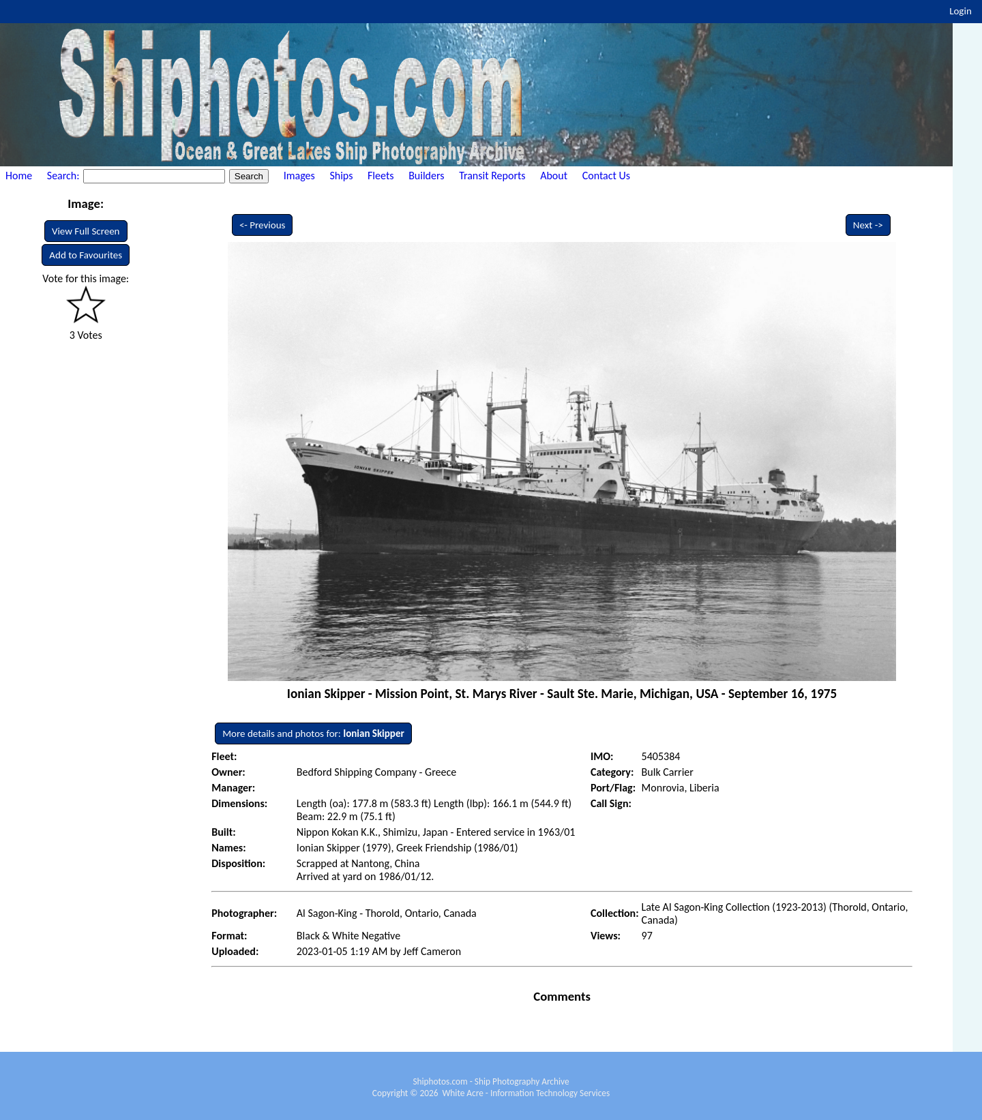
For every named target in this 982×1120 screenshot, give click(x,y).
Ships (341, 175)
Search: (64, 175)
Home (18, 175)
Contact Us (606, 175)
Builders (426, 175)
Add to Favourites (85, 255)
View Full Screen (86, 231)
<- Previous (262, 225)
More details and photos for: (313, 733)
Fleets (380, 175)
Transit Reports (492, 175)
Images (299, 175)
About (553, 175)
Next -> (868, 225)
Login (960, 11)
